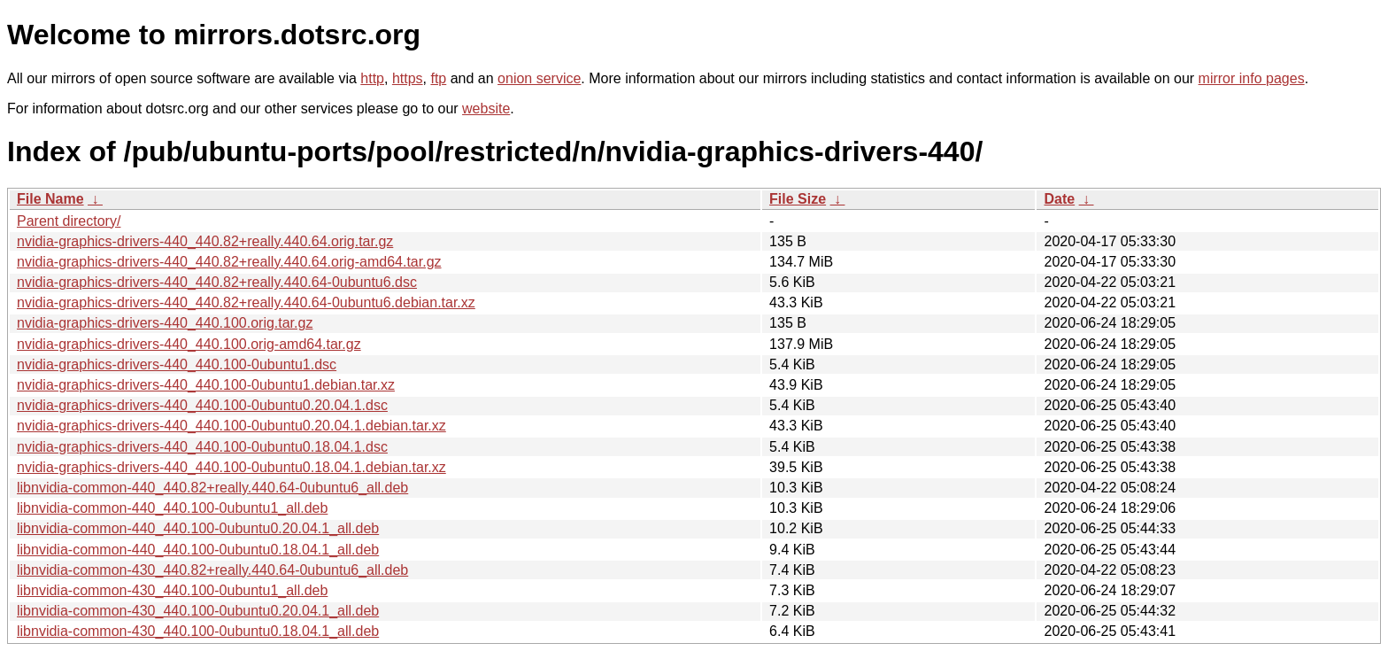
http (372, 78)
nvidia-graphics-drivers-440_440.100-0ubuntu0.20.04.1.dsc (202, 405)
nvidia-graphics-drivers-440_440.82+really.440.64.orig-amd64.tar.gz (229, 261)
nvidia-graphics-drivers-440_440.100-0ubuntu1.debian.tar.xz (206, 384)
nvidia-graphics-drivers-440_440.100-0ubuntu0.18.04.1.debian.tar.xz (231, 467)
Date (1059, 198)
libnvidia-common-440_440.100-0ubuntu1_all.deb (172, 507)
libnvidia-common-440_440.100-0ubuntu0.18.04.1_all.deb (198, 549)
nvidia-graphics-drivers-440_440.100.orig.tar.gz (164, 322)
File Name (50, 198)
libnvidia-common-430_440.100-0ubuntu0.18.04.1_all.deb (198, 631)
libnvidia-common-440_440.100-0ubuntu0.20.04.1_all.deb (198, 528)
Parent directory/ (68, 221)
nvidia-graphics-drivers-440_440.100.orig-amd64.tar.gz (189, 344)
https (407, 78)
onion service (539, 78)
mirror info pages (1252, 78)
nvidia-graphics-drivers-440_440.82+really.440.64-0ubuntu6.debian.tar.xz (246, 302)
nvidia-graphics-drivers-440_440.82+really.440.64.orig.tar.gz (205, 241)
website (486, 108)
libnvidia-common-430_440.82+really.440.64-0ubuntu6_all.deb (212, 569)
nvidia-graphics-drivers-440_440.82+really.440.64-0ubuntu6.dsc (217, 282)
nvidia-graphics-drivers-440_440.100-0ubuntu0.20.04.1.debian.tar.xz (231, 425)
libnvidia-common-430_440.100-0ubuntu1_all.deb (172, 590)
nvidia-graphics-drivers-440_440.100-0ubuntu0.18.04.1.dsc (202, 446)
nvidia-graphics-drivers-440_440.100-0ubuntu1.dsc (176, 364)
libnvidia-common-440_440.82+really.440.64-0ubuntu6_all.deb (212, 487)
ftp (438, 78)
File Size (797, 198)
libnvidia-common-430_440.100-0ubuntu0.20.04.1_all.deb (198, 610)
